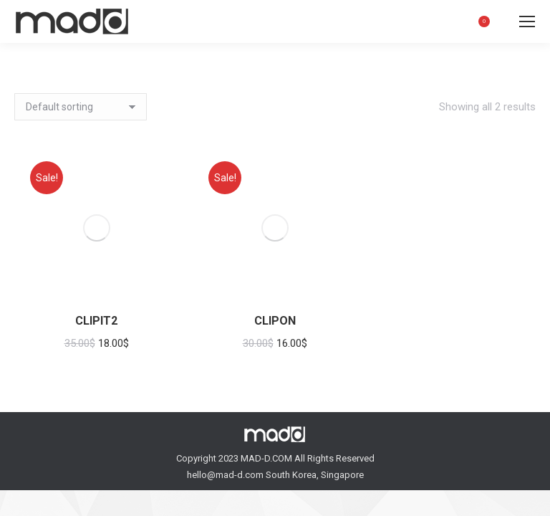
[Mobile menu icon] (527, 21)
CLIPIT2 (96, 321)
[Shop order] (80, 106)
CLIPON (275, 321)
